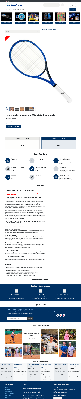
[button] (13, 126)
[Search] (58, 5)
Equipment (74, 22)
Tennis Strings (20, 22)
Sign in (73, 5)
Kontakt (73, 9)
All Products (44, 29)
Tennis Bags (47, 22)
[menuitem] (7, 9)
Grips (34, 22)
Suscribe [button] (30, 318)
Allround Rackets (52, 29)
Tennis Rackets (7, 22)
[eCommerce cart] (65, 4)
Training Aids (60, 22)
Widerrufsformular (9, 395)
